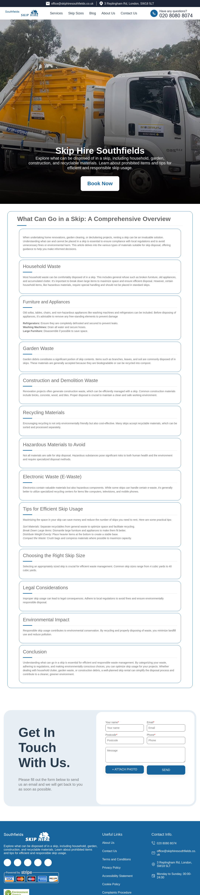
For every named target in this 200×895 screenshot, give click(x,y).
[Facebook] (7, 862)
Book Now (100, 183)
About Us (108, 13)
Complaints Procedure (116, 892)
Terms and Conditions (116, 859)
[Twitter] (17, 862)
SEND (166, 770)
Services (56, 13)
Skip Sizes (76, 13)
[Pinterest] (48, 862)
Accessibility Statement (117, 875)
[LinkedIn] (38, 862)
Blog (92, 13)
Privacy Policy (111, 867)
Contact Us (129, 13)
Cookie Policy (111, 884)
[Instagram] (27, 862)
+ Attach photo (124, 769)
